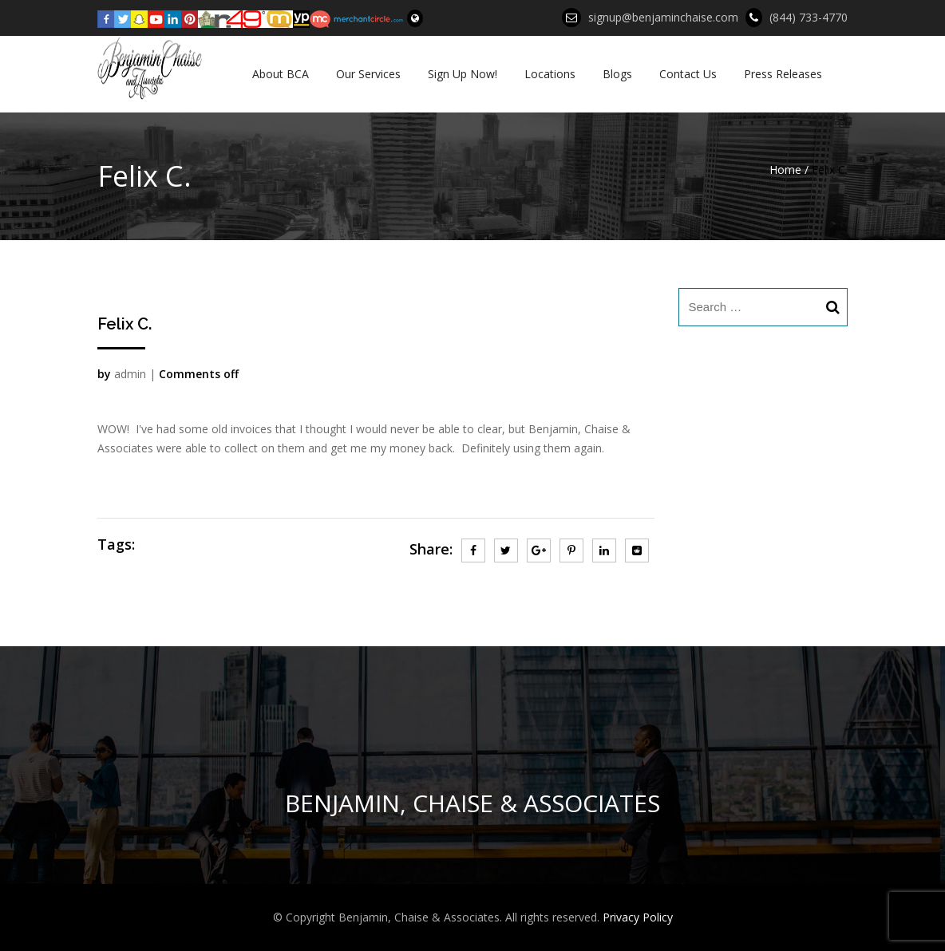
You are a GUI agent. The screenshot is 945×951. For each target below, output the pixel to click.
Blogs (617, 73)
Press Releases (783, 73)
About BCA (280, 73)
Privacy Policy (638, 917)
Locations (549, 73)
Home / (789, 169)
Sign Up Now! (462, 73)
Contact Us (688, 73)
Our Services (368, 73)
